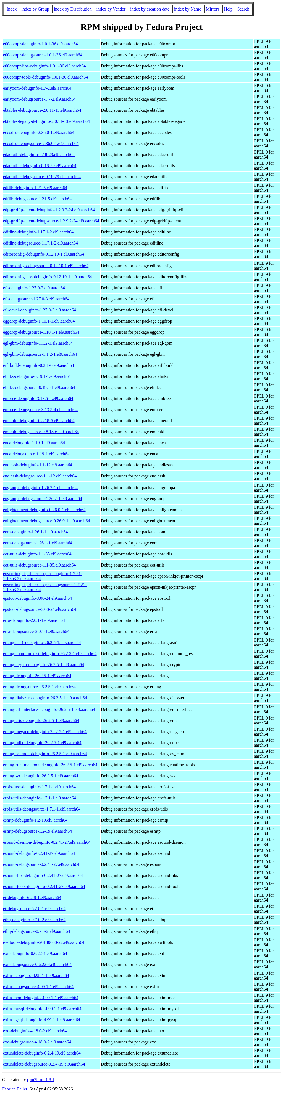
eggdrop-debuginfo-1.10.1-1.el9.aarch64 (39, 321)
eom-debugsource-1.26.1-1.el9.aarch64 (37, 543)
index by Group (35, 9)
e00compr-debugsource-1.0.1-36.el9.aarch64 (42, 55)
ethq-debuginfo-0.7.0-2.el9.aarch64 (34, 919)
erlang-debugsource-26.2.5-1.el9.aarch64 (39, 686)
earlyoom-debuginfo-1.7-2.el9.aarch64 (37, 88)
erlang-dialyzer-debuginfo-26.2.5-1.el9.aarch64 (45, 697)
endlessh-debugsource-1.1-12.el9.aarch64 (40, 476)
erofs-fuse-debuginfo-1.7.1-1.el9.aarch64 (39, 787)
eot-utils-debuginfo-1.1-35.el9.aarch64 (37, 554)
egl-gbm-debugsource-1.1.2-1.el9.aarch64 (40, 354)
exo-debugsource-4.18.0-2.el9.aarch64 (37, 1042)
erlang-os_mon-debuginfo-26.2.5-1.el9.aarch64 (45, 753)
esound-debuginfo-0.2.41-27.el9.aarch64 (39, 853)
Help (228, 9)
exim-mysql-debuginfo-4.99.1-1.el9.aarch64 (42, 1008)
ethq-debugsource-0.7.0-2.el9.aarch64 (36, 931)
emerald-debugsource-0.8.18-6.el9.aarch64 (41, 431)
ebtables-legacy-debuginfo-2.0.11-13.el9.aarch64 (46, 121)
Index (12, 9)
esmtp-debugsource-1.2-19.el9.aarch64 (37, 831)
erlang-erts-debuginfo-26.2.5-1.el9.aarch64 (41, 720)
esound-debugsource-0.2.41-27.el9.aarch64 (41, 864)
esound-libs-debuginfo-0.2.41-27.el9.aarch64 (43, 875)
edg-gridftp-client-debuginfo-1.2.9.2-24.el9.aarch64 (49, 209)
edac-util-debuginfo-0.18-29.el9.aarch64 (39, 154)
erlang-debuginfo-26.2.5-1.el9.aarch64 (37, 675)
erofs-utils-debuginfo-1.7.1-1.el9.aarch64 (39, 798)
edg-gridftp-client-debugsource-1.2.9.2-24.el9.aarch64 (51, 221)
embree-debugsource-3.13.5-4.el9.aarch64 (40, 409)
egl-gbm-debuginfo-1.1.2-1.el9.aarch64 (38, 343)
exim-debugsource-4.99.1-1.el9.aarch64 (38, 986)
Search (243, 9)
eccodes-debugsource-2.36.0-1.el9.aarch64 (41, 143)
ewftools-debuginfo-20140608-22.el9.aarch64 (43, 942)
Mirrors (212, 9)
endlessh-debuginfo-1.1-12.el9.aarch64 (37, 465)
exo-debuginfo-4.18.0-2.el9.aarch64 (35, 1031)
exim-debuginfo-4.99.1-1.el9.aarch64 (36, 975)
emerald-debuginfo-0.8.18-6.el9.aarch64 (39, 420)
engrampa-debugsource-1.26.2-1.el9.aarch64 (42, 498)
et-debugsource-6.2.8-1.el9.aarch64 (34, 908)
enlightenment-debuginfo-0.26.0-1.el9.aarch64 (44, 509)
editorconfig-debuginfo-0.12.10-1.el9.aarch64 (43, 254)
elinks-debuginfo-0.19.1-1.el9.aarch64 (37, 376)
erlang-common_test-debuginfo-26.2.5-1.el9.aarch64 (50, 653)
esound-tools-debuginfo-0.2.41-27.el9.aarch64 (44, 886)
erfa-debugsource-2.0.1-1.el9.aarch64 (36, 631)
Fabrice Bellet (14, 1089)
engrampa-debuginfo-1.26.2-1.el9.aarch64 (40, 487)
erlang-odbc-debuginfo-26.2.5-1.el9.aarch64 (42, 742)
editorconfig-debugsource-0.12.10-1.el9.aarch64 (45, 265)
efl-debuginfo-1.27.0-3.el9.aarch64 (34, 287)
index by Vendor (110, 9)
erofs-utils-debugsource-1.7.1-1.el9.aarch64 (41, 809)
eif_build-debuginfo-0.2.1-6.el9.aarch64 (38, 365)
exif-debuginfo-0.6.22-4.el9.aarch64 (35, 953)
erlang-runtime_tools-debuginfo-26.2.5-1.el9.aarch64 (50, 764)
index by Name (187, 9)
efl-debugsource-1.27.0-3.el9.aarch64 (36, 299)
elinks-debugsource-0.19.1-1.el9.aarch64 (39, 387)
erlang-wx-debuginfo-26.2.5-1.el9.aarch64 (40, 775)
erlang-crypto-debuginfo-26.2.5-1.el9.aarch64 (43, 664)
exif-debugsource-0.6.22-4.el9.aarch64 (37, 964)
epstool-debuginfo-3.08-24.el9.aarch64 (37, 598)
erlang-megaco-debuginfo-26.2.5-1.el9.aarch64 (45, 731)
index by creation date (149, 9)
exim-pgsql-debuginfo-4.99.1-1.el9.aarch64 (41, 1019)
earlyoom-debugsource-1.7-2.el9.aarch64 (39, 99)
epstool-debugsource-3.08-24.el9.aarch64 (39, 609)
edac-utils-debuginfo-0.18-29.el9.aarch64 (39, 165)
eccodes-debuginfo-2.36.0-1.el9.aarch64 (38, 132)
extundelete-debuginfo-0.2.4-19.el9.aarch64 (42, 1053)
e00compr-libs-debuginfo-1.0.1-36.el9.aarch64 (44, 66)
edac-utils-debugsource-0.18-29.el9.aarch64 (42, 176)
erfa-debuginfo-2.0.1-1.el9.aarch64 (34, 620)
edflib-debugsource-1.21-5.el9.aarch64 (37, 198)
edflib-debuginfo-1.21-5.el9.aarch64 (35, 187)
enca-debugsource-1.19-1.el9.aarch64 (36, 453)
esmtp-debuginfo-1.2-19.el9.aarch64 (35, 820)
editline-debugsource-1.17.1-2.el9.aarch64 (40, 243)
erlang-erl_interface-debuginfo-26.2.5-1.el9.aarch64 (49, 709)
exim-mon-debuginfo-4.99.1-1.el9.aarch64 (40, 997)
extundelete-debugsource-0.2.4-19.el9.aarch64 (44, 1064)
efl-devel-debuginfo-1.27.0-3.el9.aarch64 (39, 310)
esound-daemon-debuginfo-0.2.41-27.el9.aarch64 (46, 842)
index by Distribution (73, 9)
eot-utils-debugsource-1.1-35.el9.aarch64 (39, 565)
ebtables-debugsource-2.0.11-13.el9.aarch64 (42, 110)
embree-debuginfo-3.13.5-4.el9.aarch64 (38, 398)
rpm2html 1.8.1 (40, 1079)
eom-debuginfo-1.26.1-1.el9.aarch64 (35, 531)
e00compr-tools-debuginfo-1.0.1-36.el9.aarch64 (45, 77)
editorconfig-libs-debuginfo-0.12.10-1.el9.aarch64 (47, 276)
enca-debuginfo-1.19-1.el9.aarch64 (34, 442)
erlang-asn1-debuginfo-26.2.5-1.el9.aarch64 (42, 642)
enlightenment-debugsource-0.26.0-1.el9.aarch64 (46, 520)
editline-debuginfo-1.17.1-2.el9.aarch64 (38, 232)
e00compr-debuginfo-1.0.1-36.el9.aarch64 (40, 43)
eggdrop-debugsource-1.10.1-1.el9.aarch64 (41, 332)
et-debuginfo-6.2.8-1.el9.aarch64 (32, 897)
